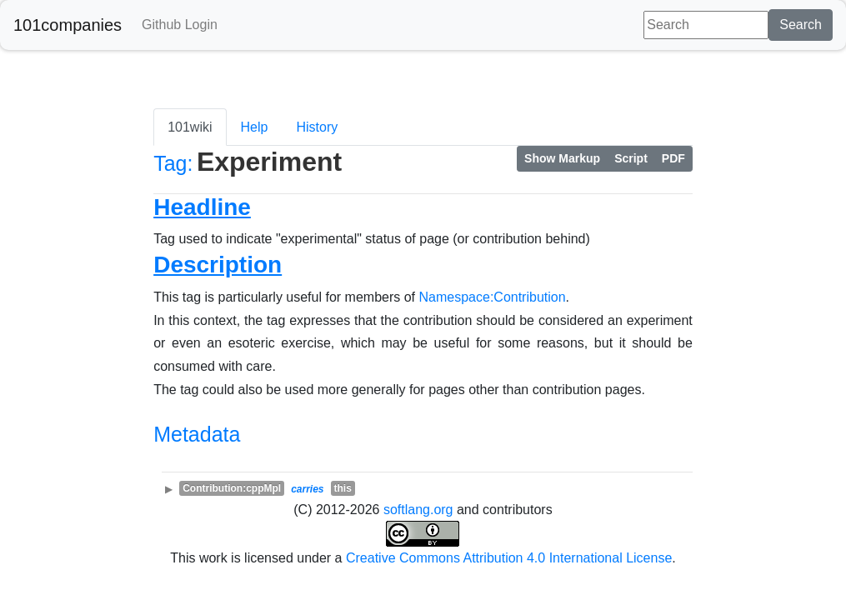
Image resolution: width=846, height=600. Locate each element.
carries (307, 489)
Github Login (180, 25)
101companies (67, 25)
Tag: (173, 163)
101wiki (190, 127)
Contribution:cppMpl (232, 488)
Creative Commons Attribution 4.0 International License (509, 558)
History (317, 127)
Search (800, 25)
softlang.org (418, 509)
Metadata (196, 434)
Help (254, 127)
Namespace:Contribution (492, 297)
